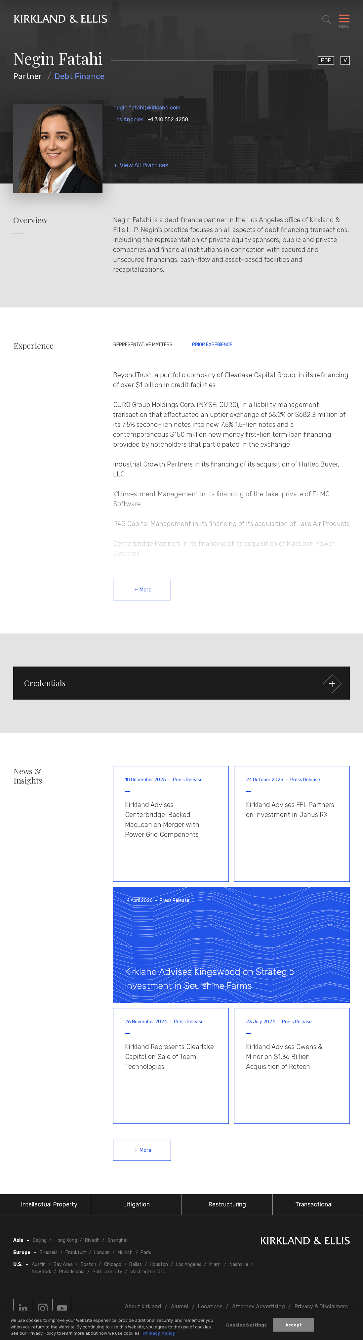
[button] (181, 683)
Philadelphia (72, 1272)
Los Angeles (128, 119)
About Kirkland (143, 1306)
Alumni (179, 1306)
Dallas (135, 1264)
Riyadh (92, 1240)
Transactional (314, 1204)
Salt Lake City (107, 1272)
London (102, 1252)
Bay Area (63, 1264)
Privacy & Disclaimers (321, 1306)
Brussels (49, 1252)
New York (41, 1272)
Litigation (136, 1204)
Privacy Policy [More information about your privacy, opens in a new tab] (159, 1333)
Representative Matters (143, 344)
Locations (210, 1306)
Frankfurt (75, 1252)
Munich (125, 1252)
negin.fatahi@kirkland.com (147, 107)
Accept (293, 1324)
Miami (215, 1264)
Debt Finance (79, 76)
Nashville (238, 1264)
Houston (159, 1264)
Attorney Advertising (258, 1306)
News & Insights (28, 776)
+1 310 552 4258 (167, 119)
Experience (34, 346)
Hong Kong (66, 1240)
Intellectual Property (49, 1204)
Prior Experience (212, 344)
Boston (88, 1264)
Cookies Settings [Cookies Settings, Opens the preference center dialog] (246, 1324)
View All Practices (144, 165)
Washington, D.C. (147, 1272)
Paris (146, 1252)
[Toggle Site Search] (327, 20)
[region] (181, 1325)
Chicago (112, 1264)
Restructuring (227, 1204)
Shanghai (117, 1240)
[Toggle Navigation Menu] (344, 20)
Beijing (40, 1240)
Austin (39, 1264)
